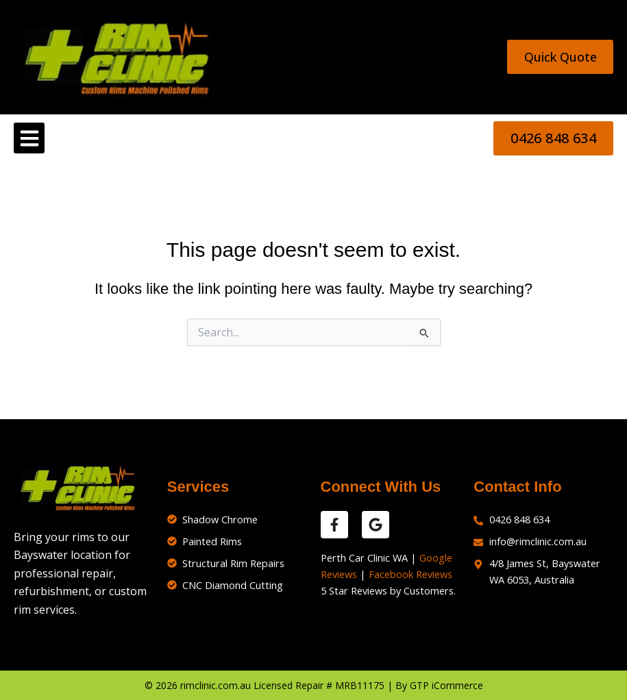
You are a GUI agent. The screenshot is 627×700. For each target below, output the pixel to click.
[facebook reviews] (334, 524)
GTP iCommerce (446, 685)
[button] (29, 138)
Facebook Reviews (410, 574)
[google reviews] (375, 524)
